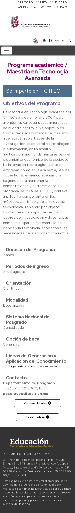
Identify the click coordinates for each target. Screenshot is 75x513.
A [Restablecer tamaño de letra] (70, 41)
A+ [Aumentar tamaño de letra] (57, 41)
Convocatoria (37, 417)
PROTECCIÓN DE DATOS (53, 7)
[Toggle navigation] (6, 50)
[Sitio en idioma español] (35, 40)
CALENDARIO (58, 2)
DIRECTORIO (25, 2)
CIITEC (52, 90)
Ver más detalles (37, 403)
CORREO (41, 2)
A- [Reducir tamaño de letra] (64, 41)
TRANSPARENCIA (25, 7)
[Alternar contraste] (50, 40)
